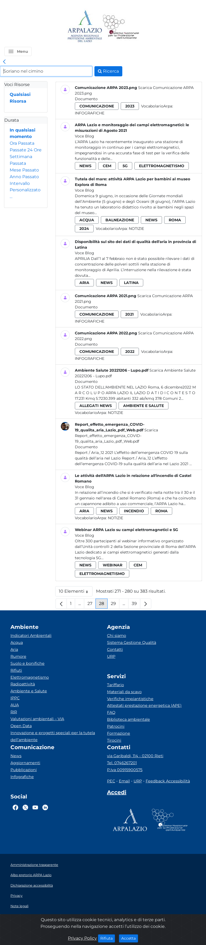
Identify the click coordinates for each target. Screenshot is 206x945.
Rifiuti (16, 670)
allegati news (95, 405)
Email (124, 781)
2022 (129, 351)
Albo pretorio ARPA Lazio (31, 875)
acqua (86, 220)
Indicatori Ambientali (31, 635)
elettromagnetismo (161, 165)
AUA (14, 705)
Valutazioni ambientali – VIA (37, 718)
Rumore (18, 656)
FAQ (111, 712)
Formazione (118, 733)
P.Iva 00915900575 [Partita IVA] (124, 769)
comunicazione (96, 106)
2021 (129, 314)
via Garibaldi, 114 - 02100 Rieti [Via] (135, 755)
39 (136, 605)
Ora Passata (22, 143)
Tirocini (114, 740)
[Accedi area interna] (116, 793)
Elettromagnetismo (29, 677)
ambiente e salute (143, 405)
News (15, 755)
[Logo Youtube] (35, 807)
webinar (112, 565)
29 (115, 605)
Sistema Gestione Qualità (131, 642)
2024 (84, 228)
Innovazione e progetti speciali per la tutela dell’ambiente (52, 736)
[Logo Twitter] (25, 807)
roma (175, 220)
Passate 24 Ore (26, 149)
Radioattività (22, 684)
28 (103, 605)
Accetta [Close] (129, 938)
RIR (13, 711)
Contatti (115, 649)
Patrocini (115, 726)
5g (125, 165)
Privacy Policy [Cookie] (82, 938)
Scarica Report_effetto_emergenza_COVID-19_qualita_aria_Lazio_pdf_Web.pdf (116, 436)
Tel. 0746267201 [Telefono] (122, 762)
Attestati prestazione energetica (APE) (144, 705)
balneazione (119, 220)
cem (107, 165)
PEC (111, 781)
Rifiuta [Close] (107, 938)
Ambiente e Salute (28, 691)
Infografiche (89, 113)
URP (111, 656)
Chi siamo (116, 635)
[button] (18, 51)
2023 (129, 106)
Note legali (19, 906)
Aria (14, 649)
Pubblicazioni (23, 769)
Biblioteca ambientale (128, 719)
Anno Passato (24, 176)
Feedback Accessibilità (168, 781)
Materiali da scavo (124, 691)
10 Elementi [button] (76, 592)
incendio (134, 511)
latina (131, 282)
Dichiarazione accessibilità (31, 885)
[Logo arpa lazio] (84, 27)
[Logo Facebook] (15, 807)
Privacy (16, 896)
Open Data (21, 725)
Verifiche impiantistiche (130, 698)
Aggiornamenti (25, 762)
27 (91, 605)
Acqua (16, 642)
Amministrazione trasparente (34, 865)
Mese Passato (24, 170)
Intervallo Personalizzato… (25, 190)
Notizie (136, 228)
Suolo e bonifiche (27, 663)
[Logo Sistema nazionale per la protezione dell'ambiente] (120, 27)
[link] (4, 62)
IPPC (15, 698)
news (85, 165)
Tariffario (115, 684)
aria (84, 282)
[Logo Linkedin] (45, 807)
